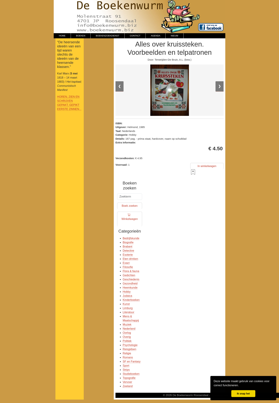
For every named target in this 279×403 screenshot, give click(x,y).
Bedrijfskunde (131, 238)
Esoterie (128, 254)
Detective (128, 250)
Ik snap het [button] (243, 393)
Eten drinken (130, 258)
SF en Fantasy (132, 361)
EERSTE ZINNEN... (69, 109)
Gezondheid (130, 283)
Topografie (129, 377)
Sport (126, 365)
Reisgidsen (129, 349)
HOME (62, 35)
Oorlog (127, 332)
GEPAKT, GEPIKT (68, 105)
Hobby (127, 291)
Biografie (128, 242)
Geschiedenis (131, 279)
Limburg (128, 308)
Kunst (126, 304)
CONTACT (135, 35)
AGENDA (155, 35)
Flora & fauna (131, 271)
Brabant (127, 246)
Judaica (127, 295)
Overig (127, 336)
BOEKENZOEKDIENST (107, 35)
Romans (128, 357)
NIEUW (174, 35)
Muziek (127, 324)
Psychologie (130, 345)
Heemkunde (130, 287)
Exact (126, 262)
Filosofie (128, 267)
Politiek (127, 341)
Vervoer (127, 382)
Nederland (129, 328)
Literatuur (128, 312)
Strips (126, 369)
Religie (127, 353)
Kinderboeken (131, 299)
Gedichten (129, 275)
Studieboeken (131, 373)
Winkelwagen (129, 219)
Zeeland (128, 386)
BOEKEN (80, 35)
